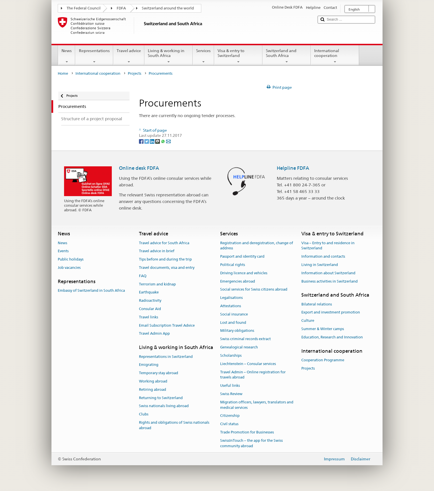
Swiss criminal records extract (245, 339)
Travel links (148, 317)
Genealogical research (239, 347)
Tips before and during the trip (165, 259)
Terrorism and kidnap (157, 284)
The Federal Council (84, 8)
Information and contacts (323, 256)
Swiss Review (231, 394)
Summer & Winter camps (322, 329)
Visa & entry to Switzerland (238, 56)
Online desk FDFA (139, 168)
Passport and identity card (242, 256)
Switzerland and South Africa (286, 56)
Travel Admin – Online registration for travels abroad (253, 375)
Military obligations (237, 331)
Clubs (143, 414)
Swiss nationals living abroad (164, 406)
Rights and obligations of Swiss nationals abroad (174, 425)
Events (63, 251)
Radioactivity (150, 300)
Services (203, 56)
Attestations (230, 306)
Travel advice (129, 56)
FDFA (121, 8)
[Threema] (158, 141)
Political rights (232, 265)
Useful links (230, 385)
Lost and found (233, 322)
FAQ (142, 276)
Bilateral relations (316, 304)
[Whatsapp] (163, 141)
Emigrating (148, 365)
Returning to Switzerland (161, 398)
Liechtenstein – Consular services (248, 364)
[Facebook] (141, 141)
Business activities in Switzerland (329, 281)
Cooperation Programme (322, 360)
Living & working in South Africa (168, 56)
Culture (307, 321)
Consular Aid (150, 309)
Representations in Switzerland (166, 356)
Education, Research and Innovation (332, 337)
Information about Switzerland (328, 273)
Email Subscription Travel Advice (167, 325)
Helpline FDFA (293, 168)
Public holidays (70, 259)
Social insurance (234, 314)
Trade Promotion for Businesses (247, 432)
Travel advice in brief (156, 251)
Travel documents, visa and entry (166, 267)
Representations (94, 56)
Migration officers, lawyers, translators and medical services (256, 405)
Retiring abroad (152, 389)
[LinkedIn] (152, 141)
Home (63, 73)
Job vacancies (69, 267)
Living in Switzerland (319, 265)
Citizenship (230, 416)
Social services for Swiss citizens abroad (253, 289)
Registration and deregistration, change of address (256, 246)
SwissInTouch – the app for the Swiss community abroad (251, 443)
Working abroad (153, 381)
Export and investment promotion (330, 312)
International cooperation (335, 56)
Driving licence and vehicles (243, 273)
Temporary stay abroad (158, 373)
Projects (134, 73)
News (66, 56)
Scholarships (231, 355)
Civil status (229, 424)
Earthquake (149, 292)
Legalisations (231, 297)
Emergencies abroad (237, 281)
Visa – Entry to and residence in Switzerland (328, 246)
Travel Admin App (154, 334)
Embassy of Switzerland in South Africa (91, 290)
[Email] (168, 141)
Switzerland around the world (168, 8)
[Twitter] (147, 141)
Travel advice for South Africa (164, 243)
